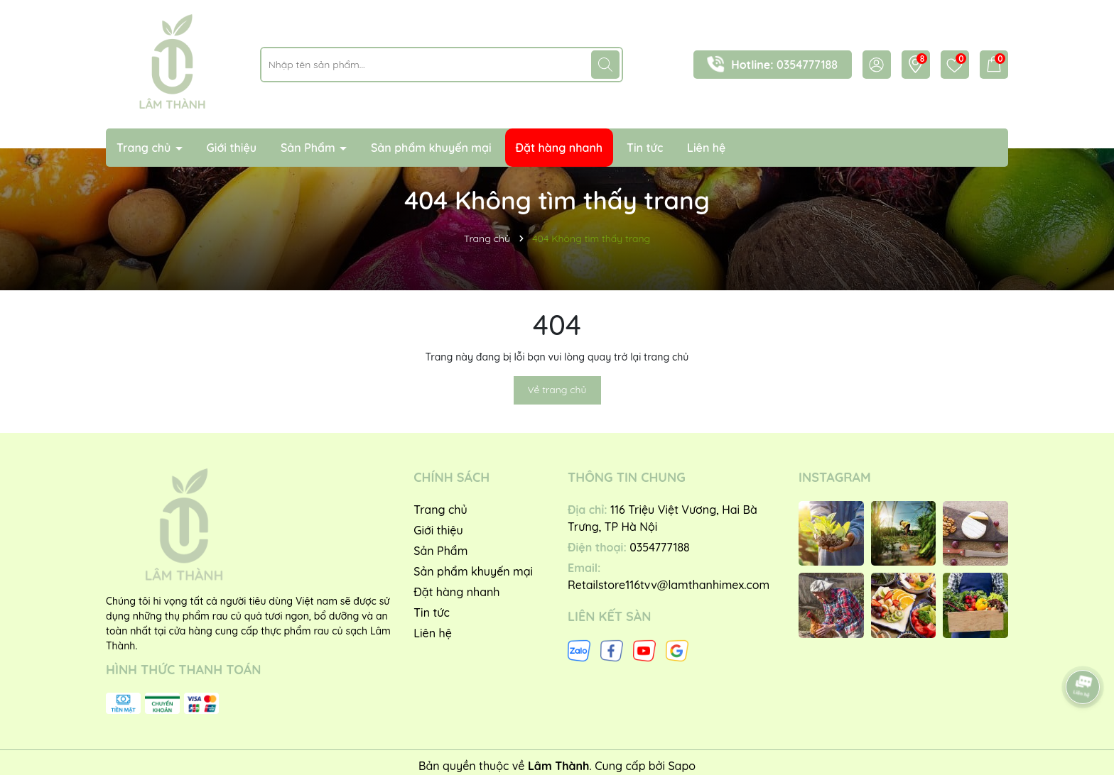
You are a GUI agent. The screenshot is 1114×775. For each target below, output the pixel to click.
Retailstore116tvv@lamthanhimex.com (668, 585)
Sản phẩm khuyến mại (431, 148)
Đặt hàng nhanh (559, 148)
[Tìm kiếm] (605, 64)
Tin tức (645, 148)
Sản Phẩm (309, 148)
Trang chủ (145, 148)
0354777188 (807, 64)
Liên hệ (706, 148)
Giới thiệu (232, 148)
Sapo (682, 766)
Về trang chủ (557, 389)
